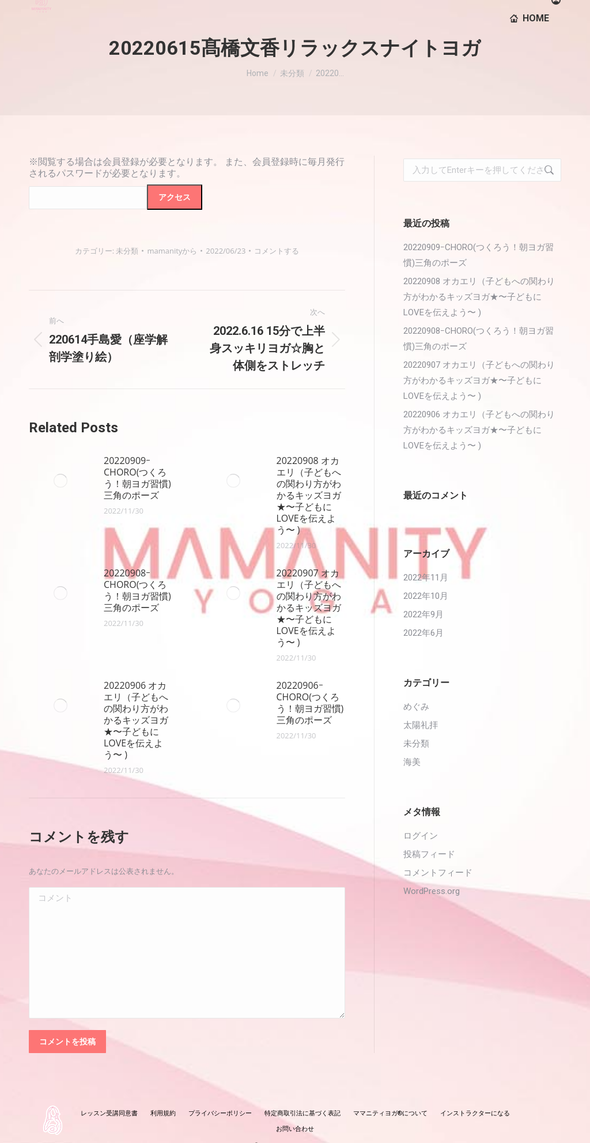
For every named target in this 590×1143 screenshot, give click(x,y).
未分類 (127, 251)
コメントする (276, 251)
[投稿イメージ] (60, 481)
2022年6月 (423, 633)
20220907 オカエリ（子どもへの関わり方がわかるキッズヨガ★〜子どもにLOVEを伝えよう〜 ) (309, 607)
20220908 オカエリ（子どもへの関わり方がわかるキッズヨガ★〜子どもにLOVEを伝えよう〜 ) (309, 495)
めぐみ (416, 706)
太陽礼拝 (420, 725)
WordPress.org (431, 891)
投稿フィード (429, 854)
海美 (412, 762)
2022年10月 (425, 596)
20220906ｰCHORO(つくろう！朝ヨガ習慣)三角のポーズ (310, 703)
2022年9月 (423, 614)
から (172, 251)
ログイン (420, 836)
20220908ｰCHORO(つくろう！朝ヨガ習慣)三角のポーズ (137, 590)
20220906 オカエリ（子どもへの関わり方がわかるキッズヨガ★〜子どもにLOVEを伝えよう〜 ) (136, 720)
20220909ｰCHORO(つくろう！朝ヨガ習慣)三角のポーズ (137, 478)
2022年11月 (425, 577)
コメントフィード (437, 872)
